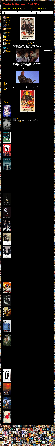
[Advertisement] (27, 128)
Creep (4, 79)
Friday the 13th (5, 85)
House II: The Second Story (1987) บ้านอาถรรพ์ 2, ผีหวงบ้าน (8, 21)
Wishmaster (4, 103)
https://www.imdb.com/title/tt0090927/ (27, 43)
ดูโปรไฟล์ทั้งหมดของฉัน (20, 121)
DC (3, 80)
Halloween (4, 88)
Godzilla (4, 86)
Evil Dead (4, 81)
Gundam (4, 87)
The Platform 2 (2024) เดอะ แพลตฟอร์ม (8, 48)
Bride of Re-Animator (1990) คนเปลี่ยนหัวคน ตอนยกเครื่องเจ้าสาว (8, 44)
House (4, 90)
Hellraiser (4, 89)
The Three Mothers (5, 102)
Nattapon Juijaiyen (19, 118)
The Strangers (5, 99)
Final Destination (5, 84)
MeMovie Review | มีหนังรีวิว (21, 4)
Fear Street (4, 83)
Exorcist (4, 82)
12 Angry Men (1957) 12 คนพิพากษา (8, 36)
